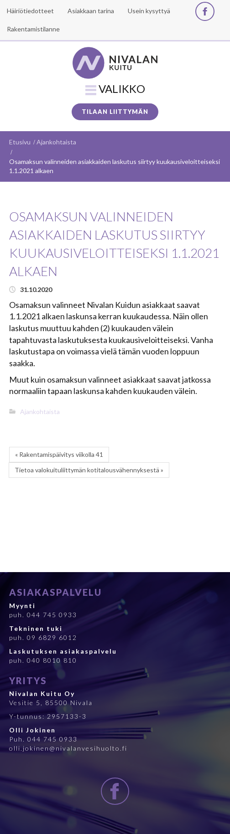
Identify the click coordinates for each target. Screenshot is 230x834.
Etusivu (20, 142)
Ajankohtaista (56, 142)
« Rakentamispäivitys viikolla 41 (59, 454)
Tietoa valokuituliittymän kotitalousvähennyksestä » (89, 470)
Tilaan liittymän (115, 111)
